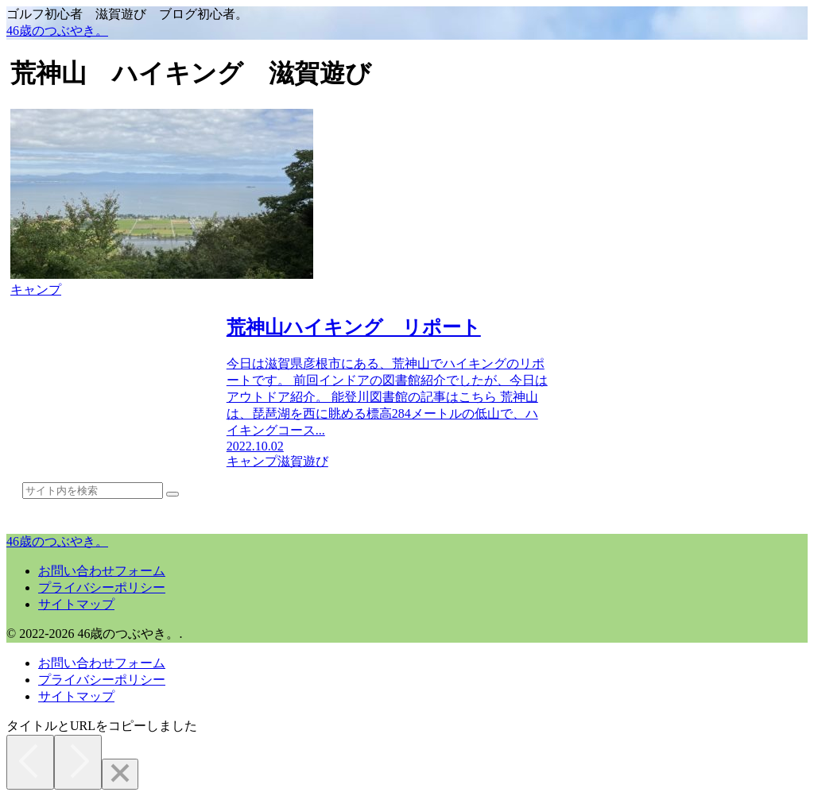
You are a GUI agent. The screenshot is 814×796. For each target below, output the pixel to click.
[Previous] (30, 762)
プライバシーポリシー (101, 587)
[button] (172, 494)
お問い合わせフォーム (101, 571)
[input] (92, 490)
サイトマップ (76, 604)
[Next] (78, 762)
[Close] (120, 774)
